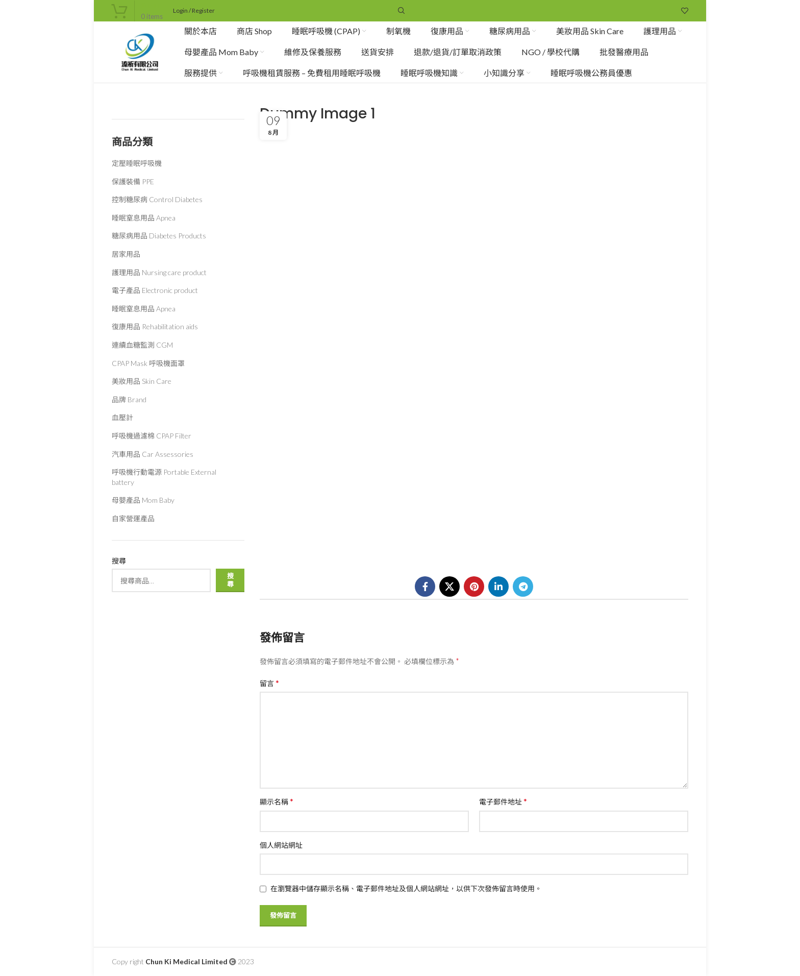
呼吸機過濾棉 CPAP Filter (151, 435)
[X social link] (449, 586)
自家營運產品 (133, 518)
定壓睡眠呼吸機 (137, 163)
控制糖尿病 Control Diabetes (157, 199)
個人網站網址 (281, 845)
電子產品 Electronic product (155, 290)
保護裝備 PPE (133, 181)
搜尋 (119, 560)
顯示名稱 (276, 801)
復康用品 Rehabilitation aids (155, 326)
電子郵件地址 (503, 801)
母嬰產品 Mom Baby (143, 500)
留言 (269, 683)
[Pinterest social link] (474, 586)
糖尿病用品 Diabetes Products (159, 235)
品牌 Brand (129, 399)
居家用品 (126, 254)
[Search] (400, 11)
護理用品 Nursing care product (159, 272)
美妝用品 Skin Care (141, 381)
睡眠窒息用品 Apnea (144, 217)
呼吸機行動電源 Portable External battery (164, 477)
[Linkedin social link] (498, 586)
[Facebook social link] (425, 586)
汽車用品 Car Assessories (152, 454)
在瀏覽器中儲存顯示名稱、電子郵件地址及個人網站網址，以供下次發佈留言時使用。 (406, 888)
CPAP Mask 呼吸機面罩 (148, 363)
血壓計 (122, 417)
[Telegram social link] (523, 586)
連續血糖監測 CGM (142, 344)
